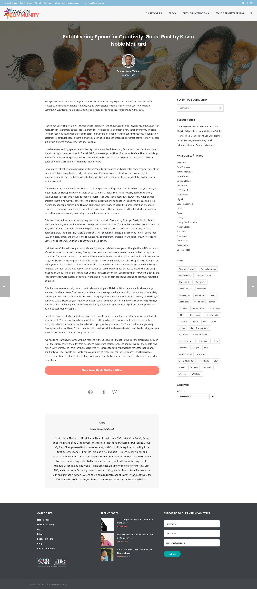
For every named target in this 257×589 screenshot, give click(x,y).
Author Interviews (195, 13)
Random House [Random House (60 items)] (185, 354)
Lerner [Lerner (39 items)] (213, 321)
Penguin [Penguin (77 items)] (195, 347)
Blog (172, 13)
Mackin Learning (45, 524)
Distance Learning (185, 204)
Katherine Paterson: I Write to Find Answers (195, 145)
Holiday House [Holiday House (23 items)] (194, 315)
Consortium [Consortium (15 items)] (200, 295)
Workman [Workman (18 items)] (183, 374)
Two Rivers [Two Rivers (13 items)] (207, 367)
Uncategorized (183, 249)
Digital (180, 199)
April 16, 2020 (128, 75)
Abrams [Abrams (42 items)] (182, 269)
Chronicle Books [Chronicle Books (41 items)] (185, 288)
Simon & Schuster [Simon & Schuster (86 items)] (186, 361)
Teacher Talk (184, 190)
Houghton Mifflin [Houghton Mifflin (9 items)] (212, 315)
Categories (154, 13)
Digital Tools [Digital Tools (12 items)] (184, 301)
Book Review (182, 176)
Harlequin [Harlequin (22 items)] (183, 308)
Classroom (182, 185)
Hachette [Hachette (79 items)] (212, 301)
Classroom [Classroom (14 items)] (201, 288)
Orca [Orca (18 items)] (216, 341)
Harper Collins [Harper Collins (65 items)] (198, 308)
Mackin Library (183, 226)
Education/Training (230, 13)
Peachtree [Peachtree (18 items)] (183, 347)
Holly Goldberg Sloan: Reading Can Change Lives (198, 135)
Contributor (182, 194)
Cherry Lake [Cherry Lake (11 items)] (201, 282)
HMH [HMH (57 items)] (181, 315)
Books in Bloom (184, 181)
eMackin (180, 208)
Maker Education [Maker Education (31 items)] (200, 334)
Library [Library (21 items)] (182, 328)
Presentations (183, 245)
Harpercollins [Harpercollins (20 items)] (214, 308)
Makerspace (182, 236)
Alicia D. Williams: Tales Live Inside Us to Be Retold (199, 131)
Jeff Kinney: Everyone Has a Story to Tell (194, 140)
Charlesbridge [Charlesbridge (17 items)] (185, 282)
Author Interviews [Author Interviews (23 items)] (208, 269)
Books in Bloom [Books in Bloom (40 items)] (185, 275)
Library (180, 217)
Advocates (181, 162)
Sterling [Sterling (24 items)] (182, 367)
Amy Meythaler (183, 167)
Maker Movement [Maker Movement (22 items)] (186, 341)
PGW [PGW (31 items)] (206, 347)
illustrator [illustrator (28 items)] (183, 321)
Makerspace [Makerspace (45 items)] (203, 341)
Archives (180, 391)
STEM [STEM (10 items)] (216, 361)
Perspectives (182, 240)
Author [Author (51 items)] (193, 269)
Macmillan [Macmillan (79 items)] (183, 334)
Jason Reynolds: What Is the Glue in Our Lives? (197, 126)
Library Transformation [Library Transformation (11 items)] (199, 328)
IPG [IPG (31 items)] (204, 321)
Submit (172, 553)
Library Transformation (187, 222)
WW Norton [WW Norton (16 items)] (196, 374)
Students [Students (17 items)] (194, 367)
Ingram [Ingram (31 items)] (195, 321)
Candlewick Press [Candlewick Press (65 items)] (204, 275)
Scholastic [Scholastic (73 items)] (201, 354)
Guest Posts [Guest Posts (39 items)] (199, 301)
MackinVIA (181, 231)
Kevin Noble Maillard (130, 71)
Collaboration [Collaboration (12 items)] (184, 295)
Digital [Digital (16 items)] (213, 295)
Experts (180, 213)
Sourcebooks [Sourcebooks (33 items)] (203, 361)
